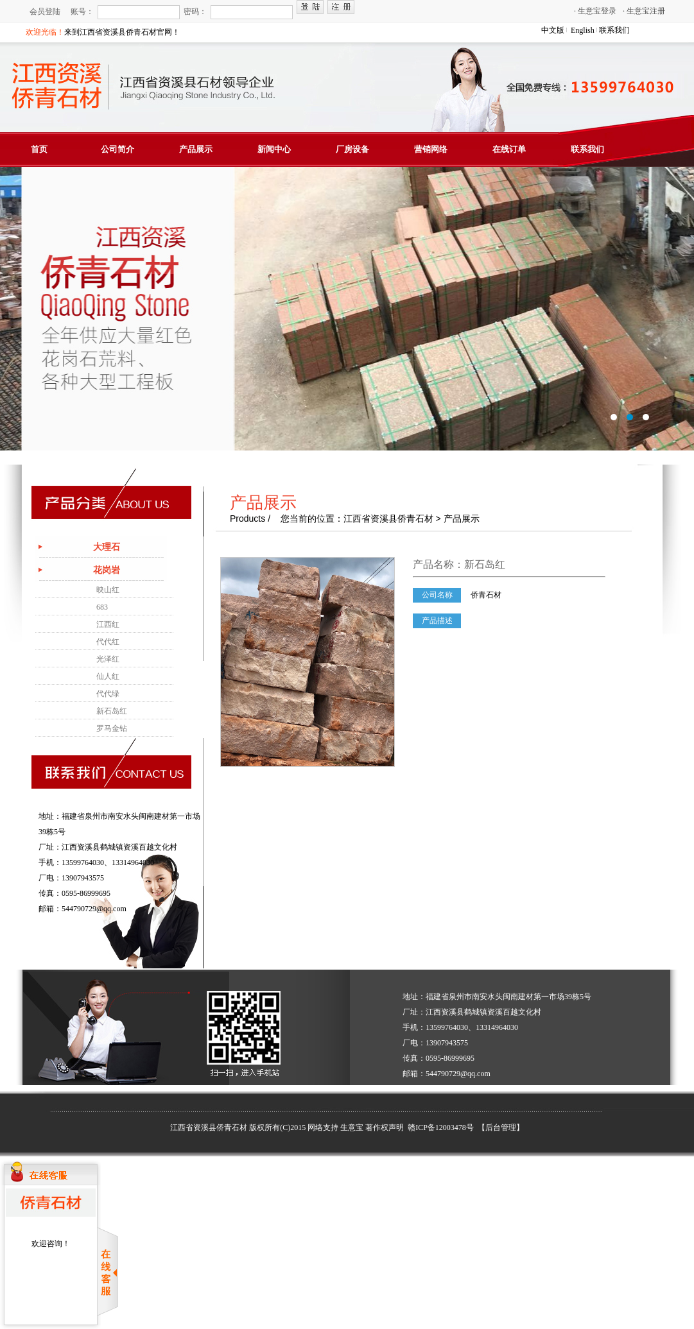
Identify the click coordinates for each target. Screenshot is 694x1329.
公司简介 (117, 149)
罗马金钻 (111, 728)
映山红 (107, 589)
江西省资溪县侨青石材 (208, 1127)
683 (102, 607)
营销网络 (430, 149)
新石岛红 (111, 711)
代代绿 (107, 693)
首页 (39, 149)
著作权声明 (384, 1127)
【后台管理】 (501, 1127)
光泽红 (107, 659)
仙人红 (107, 676)
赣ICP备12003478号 (442, 1127)
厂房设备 (352, 149)
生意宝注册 (644, 10)
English (582, 30)
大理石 (106, 547)
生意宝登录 (595, 10)
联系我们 (614, 30)
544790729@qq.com (94, 908)
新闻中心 (274, 149)
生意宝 (351, 1127)
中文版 (552, 30)
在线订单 (509, 149)
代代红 (107, 641)
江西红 (107, 624)
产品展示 (196, 149)
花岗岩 (106, 570)
